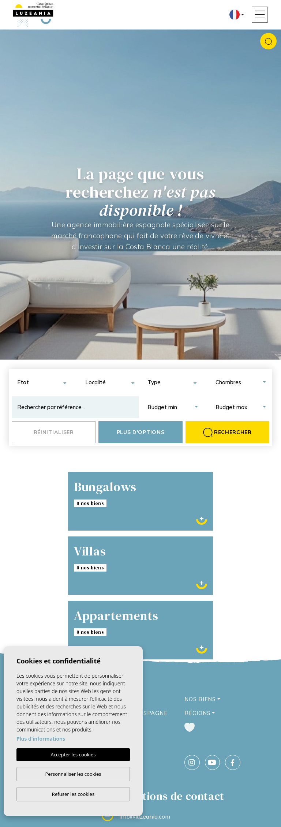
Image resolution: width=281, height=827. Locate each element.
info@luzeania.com (144, 816)
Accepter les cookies (72, 754)
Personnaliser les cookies (73, 774)
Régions (197, 713)
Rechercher (227, 432)
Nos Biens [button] (200, 699)
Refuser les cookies (73, 794)
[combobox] (41, 382)
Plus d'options (141, 432)
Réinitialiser (54, 432)
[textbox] (44, 382)
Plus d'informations (40, 738)
